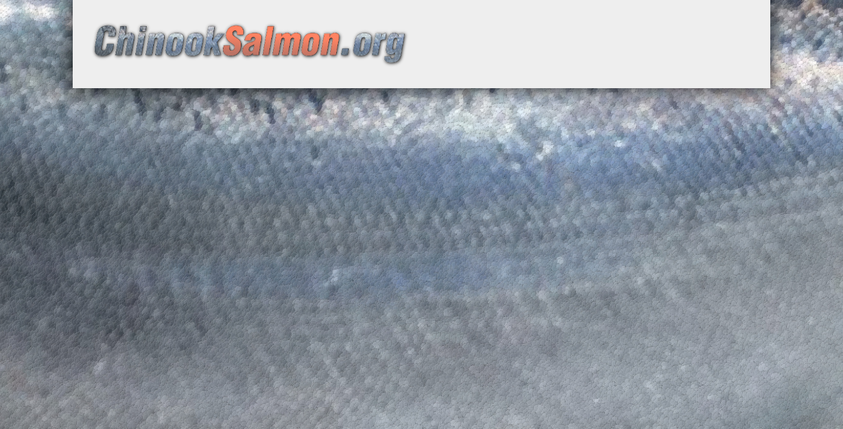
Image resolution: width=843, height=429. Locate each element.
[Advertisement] (589, 50)
